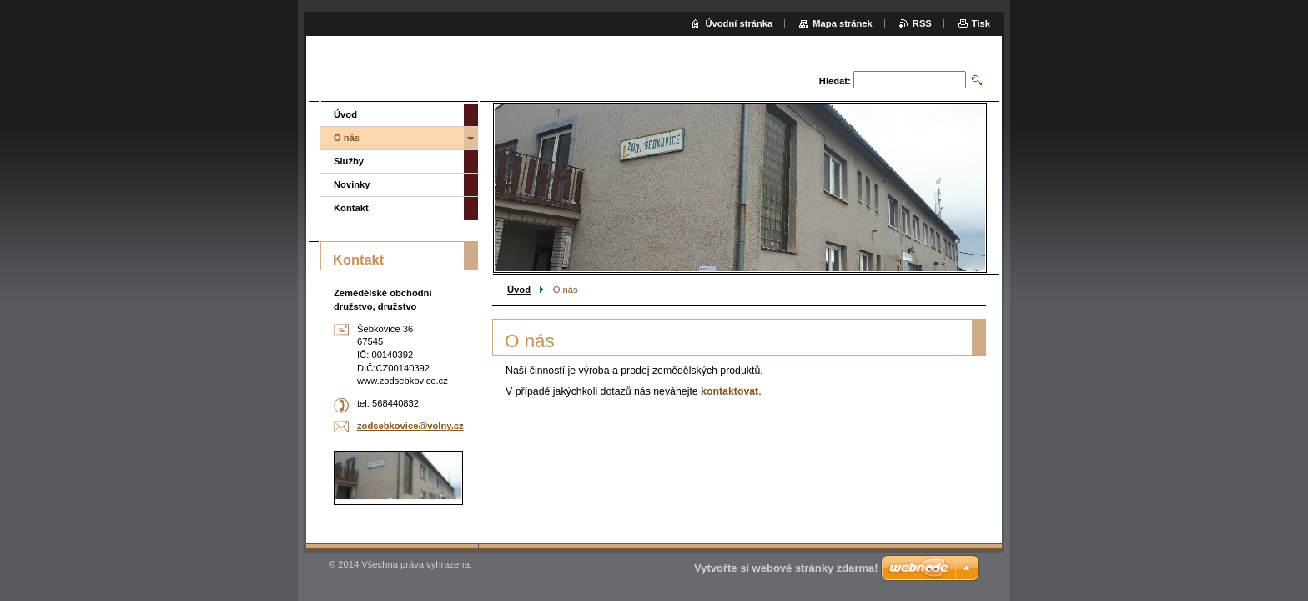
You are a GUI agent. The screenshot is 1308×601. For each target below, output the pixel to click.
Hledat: (835, 81)
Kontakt (351, 208)
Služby (349, 161)
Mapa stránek (842, 23)
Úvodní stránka (738, 23)
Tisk (981, 23)
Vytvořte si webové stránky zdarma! (786, 568)
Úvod (519, 290)
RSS (922, 23)
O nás (347, 138)
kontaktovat (729, 391)
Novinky (352, 184)
